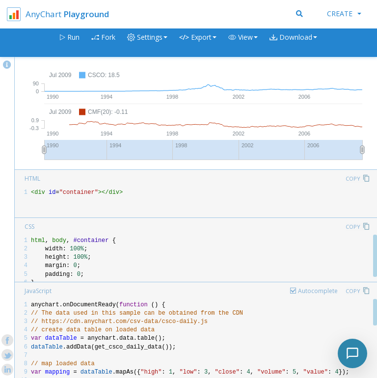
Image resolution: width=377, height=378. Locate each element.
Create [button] (344, 13)
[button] (243, 43)
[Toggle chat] (352, 353)
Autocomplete (318, 291)
